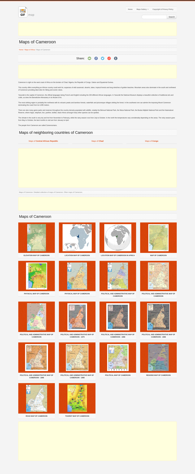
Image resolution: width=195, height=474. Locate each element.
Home (130, 9)
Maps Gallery (143, 9)
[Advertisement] (97, 29)
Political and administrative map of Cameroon (117, 295)
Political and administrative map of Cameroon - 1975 (77, 336)
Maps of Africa (30, 50)
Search (172, 17)
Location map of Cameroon (77, 255)
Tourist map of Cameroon (77, 416)
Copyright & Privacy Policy (163, 9)
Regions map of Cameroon (158, 375)
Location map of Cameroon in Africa (118, 255)
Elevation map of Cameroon (36, 255)
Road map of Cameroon (36, 416)
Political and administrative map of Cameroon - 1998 (117, 336)
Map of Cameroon (158, 255)
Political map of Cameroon (118, 375)
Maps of (43, 141)
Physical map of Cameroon (36, 294)
